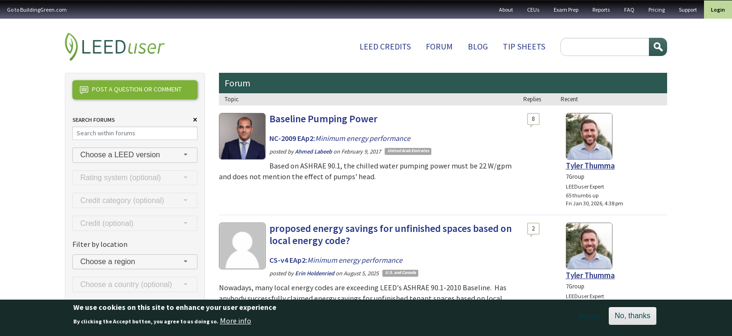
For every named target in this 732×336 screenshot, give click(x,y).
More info (235, 323)
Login (718, 9)
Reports (601, 9)
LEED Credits (385, 46)
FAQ (629, 9)
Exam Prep (566, 9)
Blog (478, 46)
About (506, 9)
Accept (590, 319)
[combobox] (134, 155)
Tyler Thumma (590, 166)
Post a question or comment (131, 90)
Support (688, 9)
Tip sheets (524, 46)
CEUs (533, 9)
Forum (439, 46)
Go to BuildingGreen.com (37, 9)
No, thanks (632, 319)
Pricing (656, 9)
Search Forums (93, 119)
